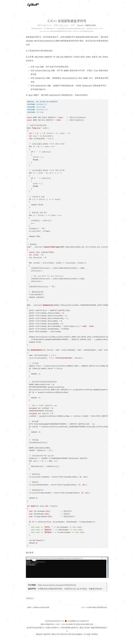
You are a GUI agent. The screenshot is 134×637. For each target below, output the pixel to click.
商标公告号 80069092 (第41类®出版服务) (67, 634)
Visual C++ (30, 598)
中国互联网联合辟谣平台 (69, 627)
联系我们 (95, 634)
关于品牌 (87, 634)
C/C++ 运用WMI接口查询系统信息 (94, 607)
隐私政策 (39, 634)
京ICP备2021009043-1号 (54, 621)
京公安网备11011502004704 (78, 621)
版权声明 (47, 634)
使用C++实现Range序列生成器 (38, 607)
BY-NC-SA (74, 589)
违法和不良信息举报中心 (36, 627)
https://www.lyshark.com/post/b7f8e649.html (57, 585)
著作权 (78, 624)
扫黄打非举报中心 (52, 627)
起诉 (91, 624)
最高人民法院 (85, 627)
